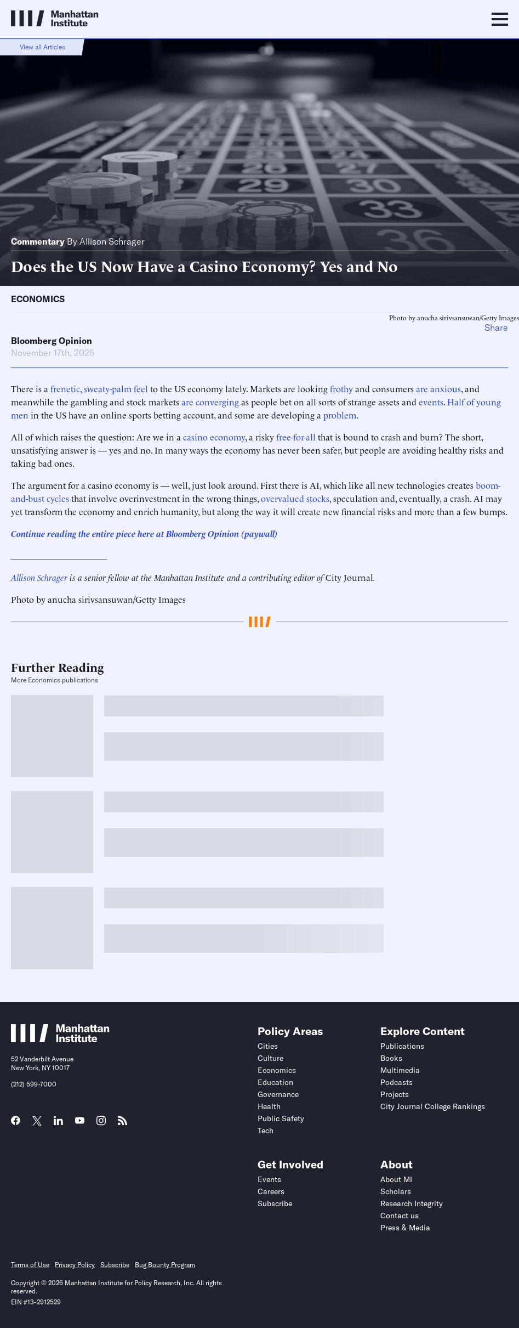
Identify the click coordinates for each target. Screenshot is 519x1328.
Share (496, 327)
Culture (270, 1058)
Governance (278, 1094)
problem (339, 415)
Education (275, 1082)
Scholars (395, 1191)
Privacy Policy (75, 1265)
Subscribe (275, 1203)
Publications (402, 1046)
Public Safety (281, 1118)
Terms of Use (30, 1265)
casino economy (214, 437)
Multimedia (400, 1070)
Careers (271, 1191)
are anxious (438, 388)
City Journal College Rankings (432, 1106)
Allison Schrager (112, 241)
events (431, 401)
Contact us (399, 1215)
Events (269, 1179)
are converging (210, 401)
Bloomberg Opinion (51, 341)
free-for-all (296, 437)
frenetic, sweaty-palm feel (99, 388)
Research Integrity (411, 1203)
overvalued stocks (295, 498)
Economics (38, 298)
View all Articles (42, 47)
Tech (265, 1130)
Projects (394, 1094)
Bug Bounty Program (165, 1265)
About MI (396, 1179)
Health (269, 1106)
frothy (341, 388)
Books (391, 1058)
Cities (268, 1046)
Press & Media (405, 1228)
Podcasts (396, 1082)
